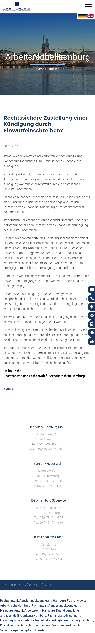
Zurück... (9, 389)
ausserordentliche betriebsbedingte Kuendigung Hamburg (53, 620)
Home (40, 69)
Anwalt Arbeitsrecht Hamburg (34, 610)
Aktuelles (52, 69)
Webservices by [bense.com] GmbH (28, 585)
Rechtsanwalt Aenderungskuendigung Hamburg (33, 600)
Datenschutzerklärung (75, 594)
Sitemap (24, 594)
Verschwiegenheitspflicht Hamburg (24, 630)
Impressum (50, 594)
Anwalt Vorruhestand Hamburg (63, 625)
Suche (36, 594)
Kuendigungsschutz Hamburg (20, 625)
